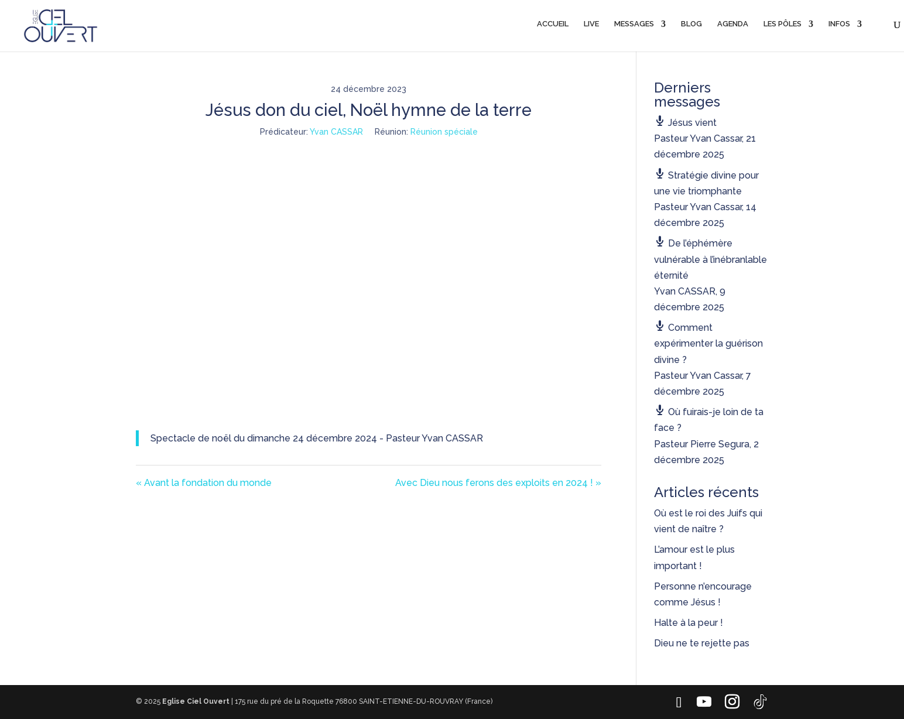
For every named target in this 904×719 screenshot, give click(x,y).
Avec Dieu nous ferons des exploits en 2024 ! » (498, 482)
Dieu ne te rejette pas (701, 643)
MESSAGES (634, 24)
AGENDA (732, 24)
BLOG (691, 24)
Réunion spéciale (444, 131)
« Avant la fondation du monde (204, 482)
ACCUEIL (553, 24)
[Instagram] (732, 701)
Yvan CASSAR (336, 131)
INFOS (839, 24)
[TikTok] (760, 701)
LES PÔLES (782, 24)
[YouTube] (703, 701)
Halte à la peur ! (688, 622)
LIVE (591, 24)
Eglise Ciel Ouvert (196, 701)
